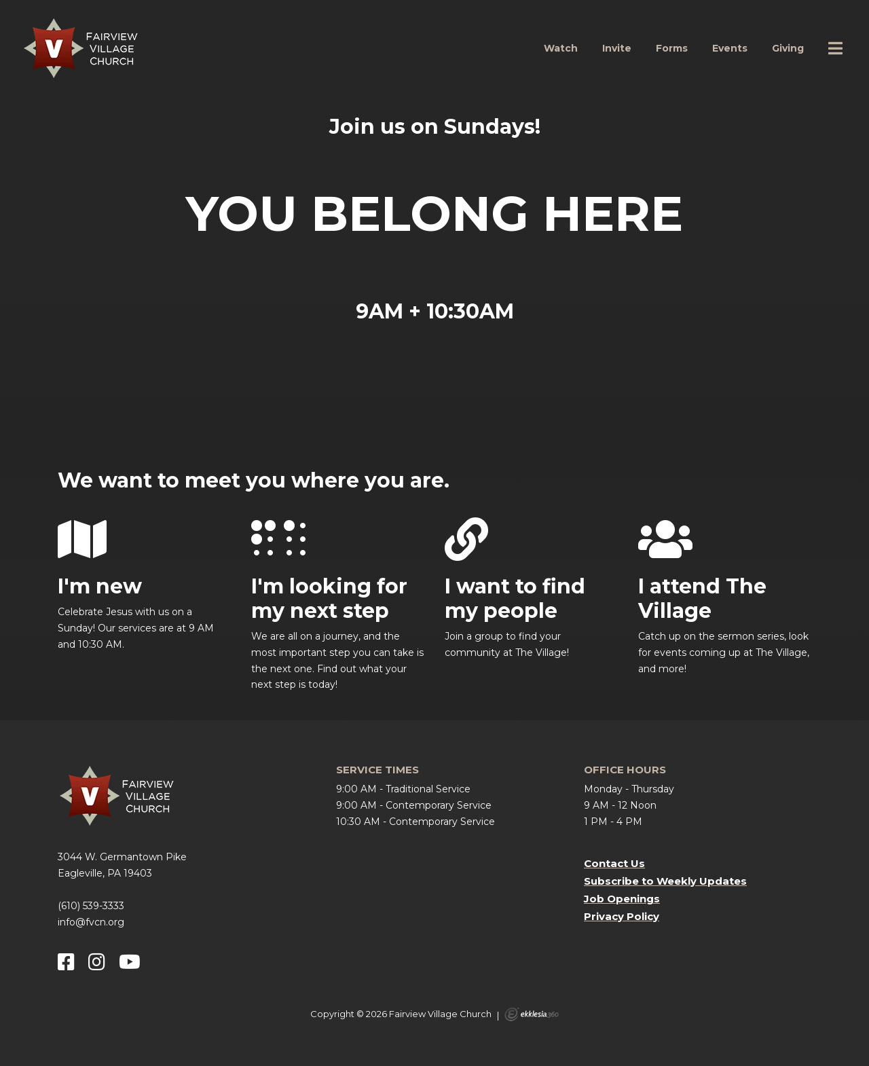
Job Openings (622, 898)
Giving (788, 48)
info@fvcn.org (91, 922)
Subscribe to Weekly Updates (665, 881)
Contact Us (614, 863)
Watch (561, 48)
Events (729, 48)
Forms (672, 48)
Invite (616, 48)
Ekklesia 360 (531, 1014)
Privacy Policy (621, 916)
